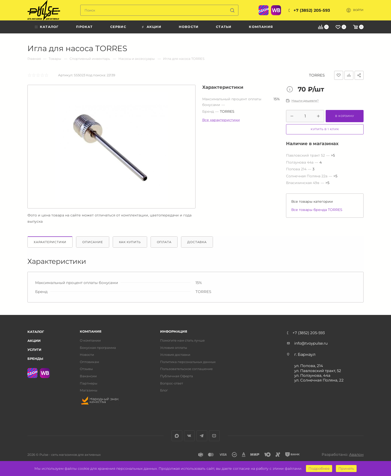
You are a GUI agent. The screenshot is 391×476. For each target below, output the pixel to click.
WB (276, 10)
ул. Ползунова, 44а (312, 375)
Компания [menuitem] (261, 27)
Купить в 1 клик (325, 129)
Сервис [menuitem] (118, 27)
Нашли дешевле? (305, 100)
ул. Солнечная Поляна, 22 (319, 380)
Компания (90, 331)
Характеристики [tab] (50, 242)
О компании (90, 340)
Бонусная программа (98, 348)
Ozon (264, 10)
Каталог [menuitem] (49, 27)
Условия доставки (175, 355)
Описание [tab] (92, 242)
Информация (173, 331)
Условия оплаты (173, 348)
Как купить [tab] (130, 242)
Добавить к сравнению (348, 75)
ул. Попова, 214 (308, 365)
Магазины (88, 390)
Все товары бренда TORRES (316, 209)
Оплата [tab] (164, 242)
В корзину (344, 116)
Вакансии (88, 376)
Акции (34, 341)
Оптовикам (89, 362)
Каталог (35, 332)
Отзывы (86, 369)
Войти (358, 10)
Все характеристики (221, 120)
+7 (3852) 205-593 (311, 10)
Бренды (35, 359)
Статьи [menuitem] (223, 27)
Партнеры (88, 383)
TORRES (317, 75)
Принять (346, 468)
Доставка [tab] (196, 242)
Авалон (356, 454)
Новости (87, 355)
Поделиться (359, 75)
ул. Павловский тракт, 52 (317, 370)
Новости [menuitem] (188, 27)
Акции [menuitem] (154, 27)
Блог (164, 390)
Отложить (338, 75)
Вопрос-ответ (171, 383)
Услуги (34, 350)
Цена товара (291, 90)
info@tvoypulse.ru (311, 343)
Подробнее (319, 468)
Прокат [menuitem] (84, 27)
